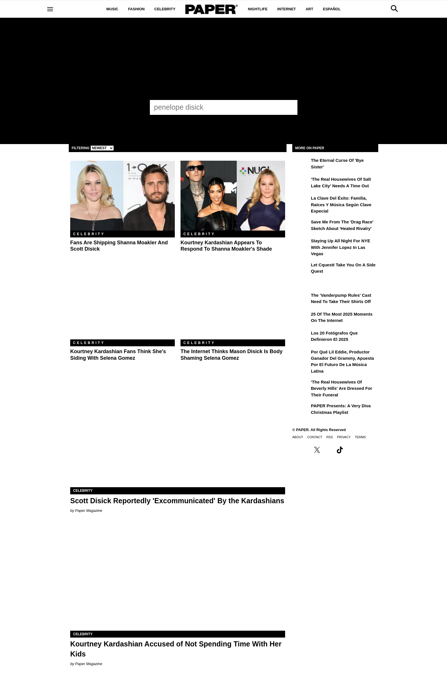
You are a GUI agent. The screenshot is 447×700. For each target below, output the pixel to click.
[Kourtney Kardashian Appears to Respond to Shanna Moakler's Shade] (233, 195)
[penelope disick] (218, 107)
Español (332, 9)
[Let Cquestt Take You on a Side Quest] (301, 269)
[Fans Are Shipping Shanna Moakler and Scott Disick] (122, 195)
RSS (329, 437)
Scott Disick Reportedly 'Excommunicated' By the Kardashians (177, 501)
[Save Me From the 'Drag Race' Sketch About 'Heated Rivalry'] (301, 226)
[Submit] (290, 107)
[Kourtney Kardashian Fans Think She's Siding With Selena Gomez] (122, 304)
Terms (360, 437)
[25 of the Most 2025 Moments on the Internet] (301, 318)
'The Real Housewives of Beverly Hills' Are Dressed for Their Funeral (341, 388)
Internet (286, 9)
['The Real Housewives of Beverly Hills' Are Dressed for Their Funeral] (301, 386)
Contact (314, 437)
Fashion (136, 9)
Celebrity (165, 9)
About (297, 437)
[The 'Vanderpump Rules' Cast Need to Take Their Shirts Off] (301, 299)
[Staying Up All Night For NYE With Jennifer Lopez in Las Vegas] (301, 245)
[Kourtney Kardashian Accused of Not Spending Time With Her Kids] (177, 577)
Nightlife (258, 9)
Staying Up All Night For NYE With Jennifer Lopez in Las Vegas (340, 247)
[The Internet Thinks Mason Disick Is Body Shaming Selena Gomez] (233, 304)
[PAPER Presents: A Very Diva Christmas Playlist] (301, 410)
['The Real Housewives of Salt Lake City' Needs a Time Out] (301, 183)
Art (309, 9)
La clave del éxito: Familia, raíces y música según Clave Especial (341, 204)
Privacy (343, 437)
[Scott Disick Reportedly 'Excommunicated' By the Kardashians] (177, 433)
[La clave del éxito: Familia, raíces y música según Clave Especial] (301, 202)
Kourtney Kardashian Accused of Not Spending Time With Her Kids (175, 649)
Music (112, 9)
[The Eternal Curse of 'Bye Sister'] (301, 164)
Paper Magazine (88, 510)
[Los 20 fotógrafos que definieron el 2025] (301, 337)
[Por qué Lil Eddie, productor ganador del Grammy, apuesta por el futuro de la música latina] (301, 356)
